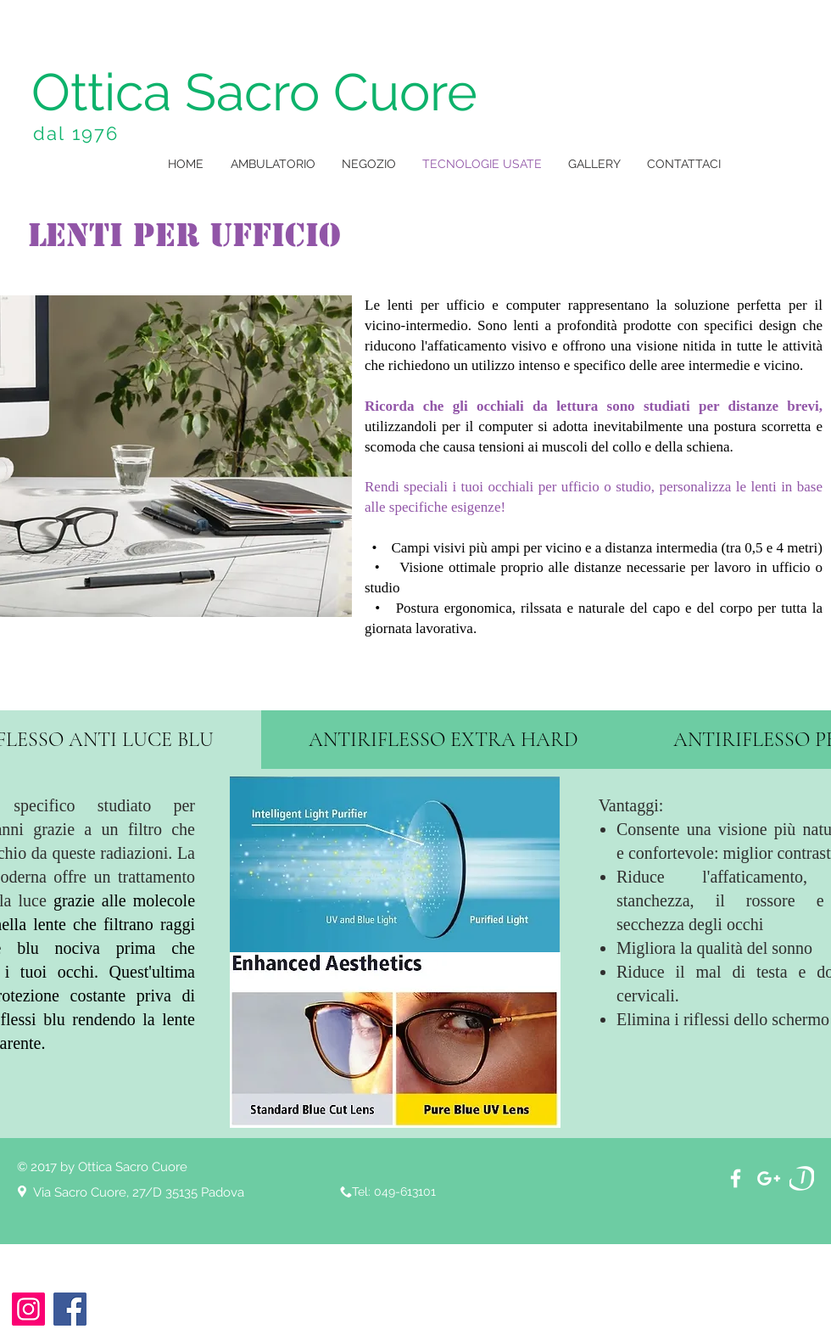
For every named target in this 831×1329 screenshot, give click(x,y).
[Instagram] (28, 1309)
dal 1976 (76, 133)
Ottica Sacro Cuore (254, 92)
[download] (801, 1178)
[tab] (443, 739)
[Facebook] (69, 1309)
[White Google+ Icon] (768, 1178)
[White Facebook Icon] (735, 1178)
